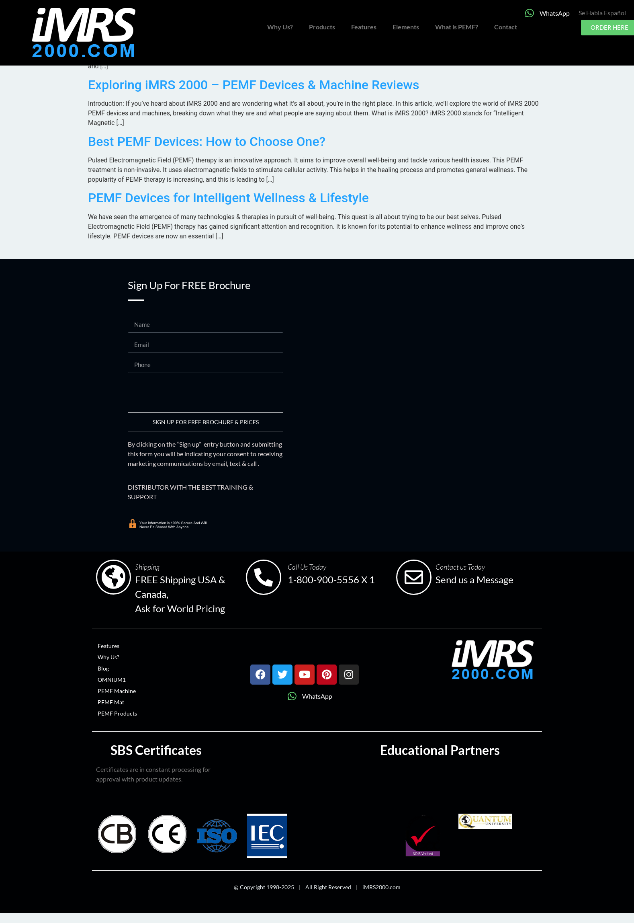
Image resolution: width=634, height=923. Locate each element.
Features (363, 27)
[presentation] (189, 392)
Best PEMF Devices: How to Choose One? (206, 141)
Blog (103, 668)
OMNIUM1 (112, 679)
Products (322, 27)
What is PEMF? (456, 27)
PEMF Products (117, 713)
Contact (505, 27)
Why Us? (280, 27)
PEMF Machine (117, 690)
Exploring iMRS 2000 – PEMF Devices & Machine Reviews (253, 84)
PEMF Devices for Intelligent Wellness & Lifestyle (228, 197)
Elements (406, 27)
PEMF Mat (111, 702)
